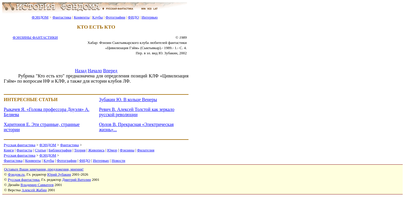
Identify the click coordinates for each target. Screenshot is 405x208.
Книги (9, 150)
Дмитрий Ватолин (76, 179)
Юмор (112, 150)
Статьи (40, 150)
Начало (95, 70)
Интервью (149, 17)
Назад (81, 70)
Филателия (145, 150)
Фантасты (24, 150)
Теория (79, 150)
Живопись (96, 150)
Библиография (60, 150)
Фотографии (115, 17)
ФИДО (133, 17)
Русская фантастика (19, 145)
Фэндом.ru (16, 174)
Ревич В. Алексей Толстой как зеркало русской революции (136, 112)
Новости (118, 160)
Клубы (97, 17)
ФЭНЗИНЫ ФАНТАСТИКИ (35, 37)
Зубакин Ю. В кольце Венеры (128, 99)
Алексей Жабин (34, 190)
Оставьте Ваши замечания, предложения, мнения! (43, 169)
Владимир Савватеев (37, 185)
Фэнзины (127, 150)
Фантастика (62, 17)
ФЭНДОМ (40, 17)
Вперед (110, 70)
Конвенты (82, 17)
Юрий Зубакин (59, 174)
